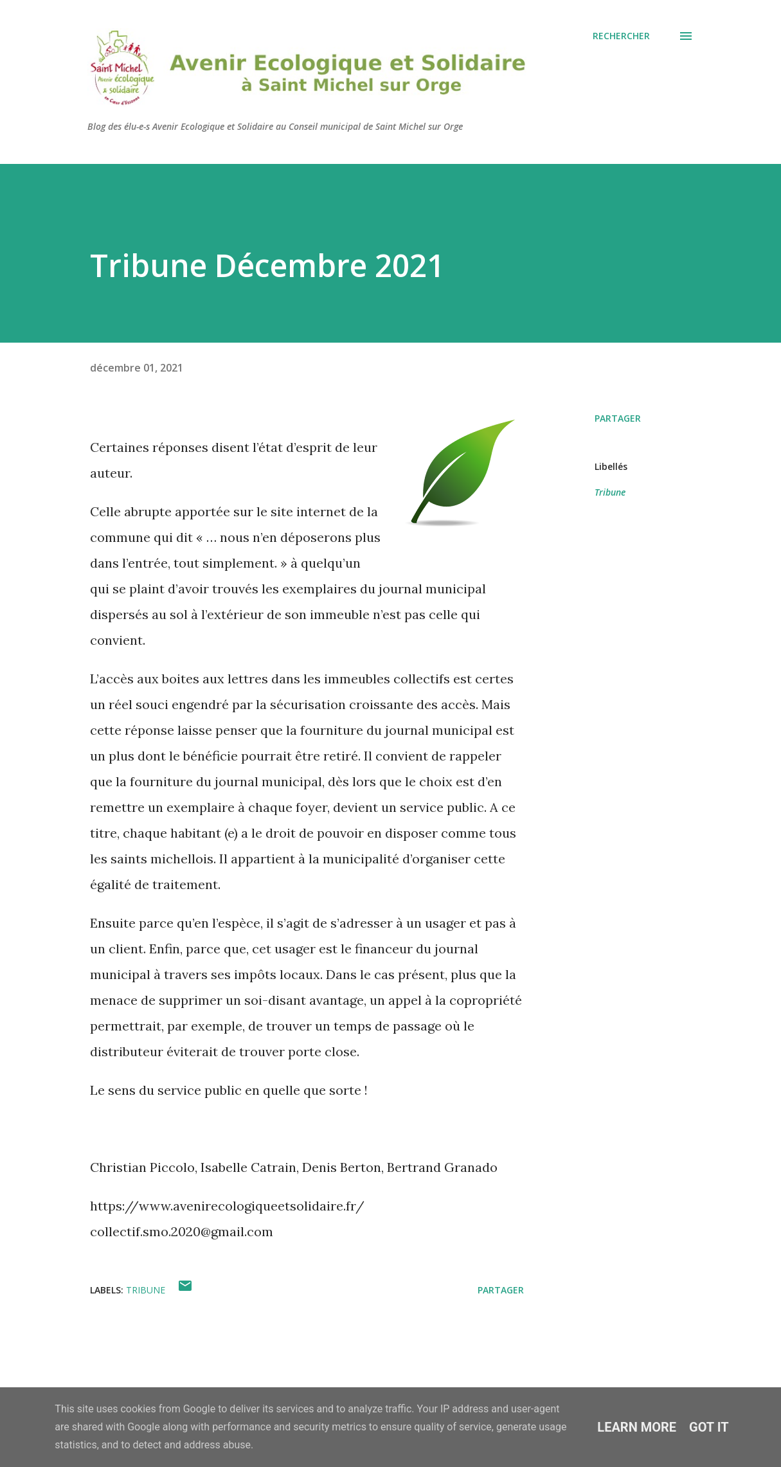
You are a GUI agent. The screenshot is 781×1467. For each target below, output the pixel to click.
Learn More (636, 1427)
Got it (709, 1427)
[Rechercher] (621, 36)
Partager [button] (618, 418)
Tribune (610, 492)
